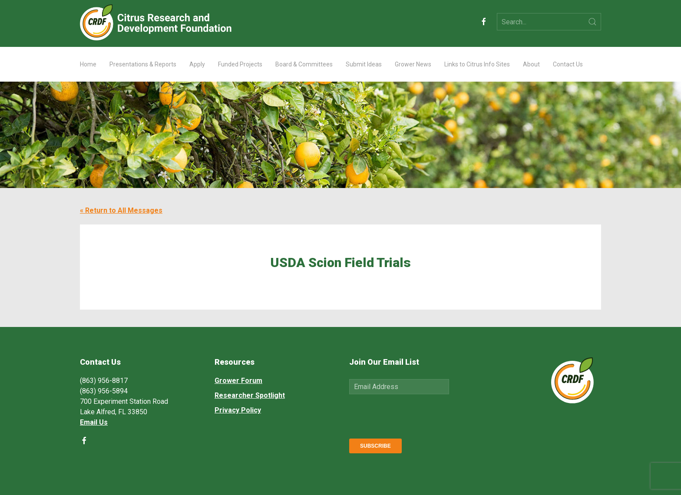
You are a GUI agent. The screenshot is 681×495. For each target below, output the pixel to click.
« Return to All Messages (121, 210)
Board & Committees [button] (304, 64)
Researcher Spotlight (250, 395)
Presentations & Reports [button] (142, 64)
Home (88, 64)
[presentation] (415, 415)
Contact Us (568, 64)
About (531, 64)
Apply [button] (197, 64)
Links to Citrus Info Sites (477, 64)
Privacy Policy (238, 410)
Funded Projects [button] (240, 64)
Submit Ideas (364, 64)
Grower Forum (238, 380)
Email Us (94, 422)
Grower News (413, 64)
